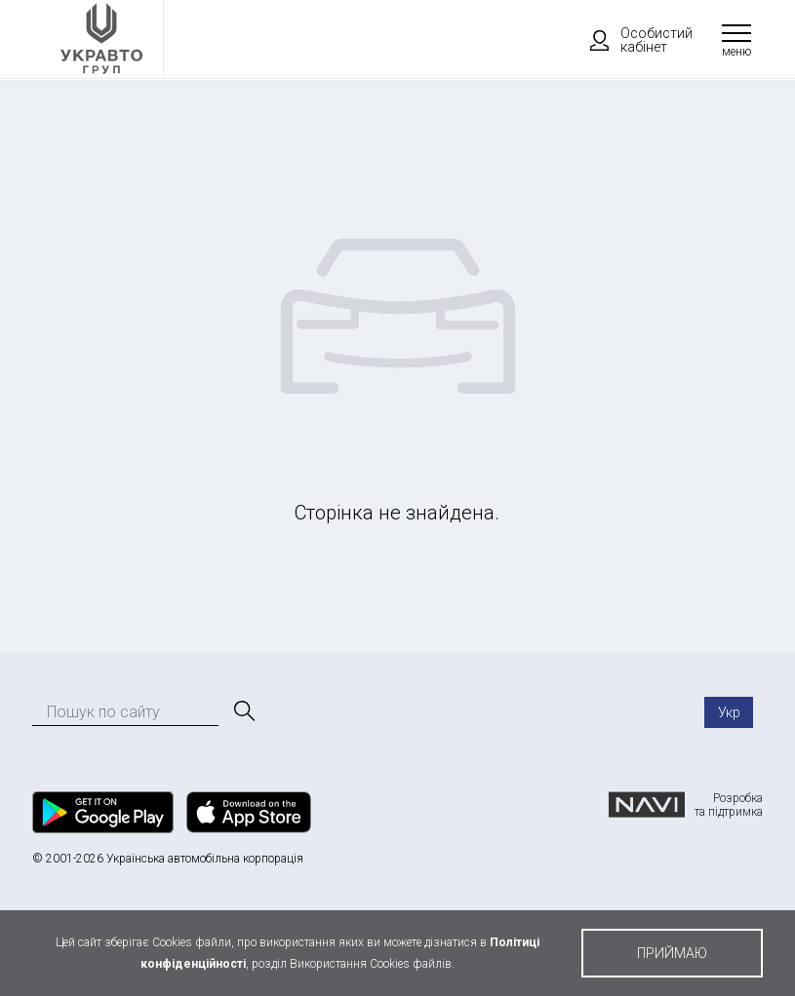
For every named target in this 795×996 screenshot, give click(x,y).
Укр (729, 712)
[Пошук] (243, 711)
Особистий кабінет (632, 40)
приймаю (672, 953)
